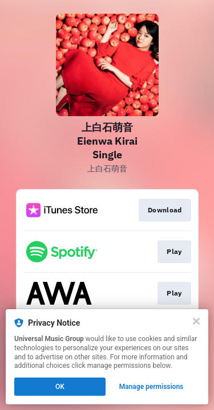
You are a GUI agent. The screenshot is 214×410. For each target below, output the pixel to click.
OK (59, 387)
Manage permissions (151, 387)
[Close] (196, 321)
